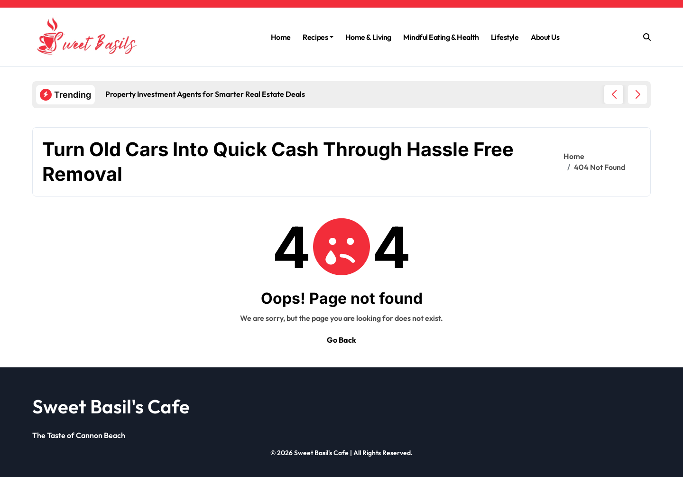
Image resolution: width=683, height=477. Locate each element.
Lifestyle (505, 37)
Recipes (318, 37)
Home (281, 37)
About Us (545, 37)
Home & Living (368, 37)
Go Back (341, 340)
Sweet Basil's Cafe (111, 406)
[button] (637, 94)
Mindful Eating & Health (441, 37)
